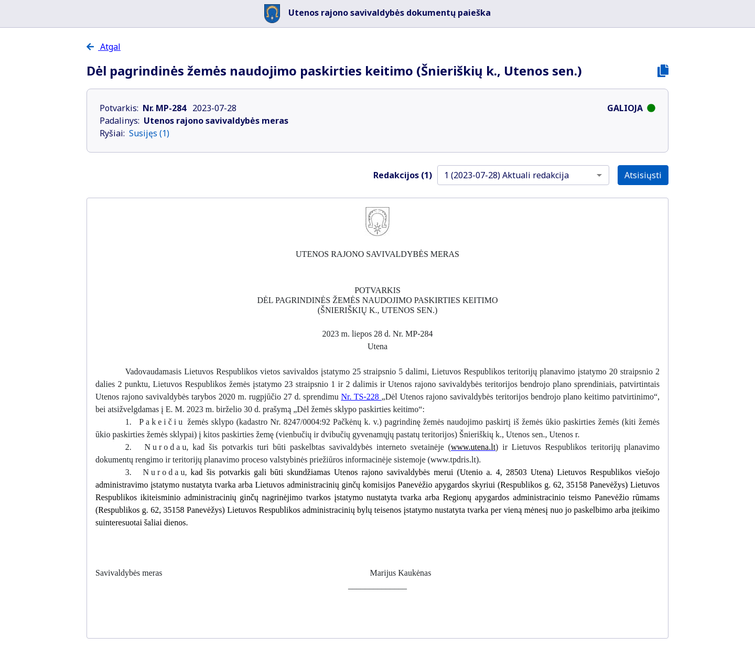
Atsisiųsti (643, 175)
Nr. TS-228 (361, 396)
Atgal (104, 46)
